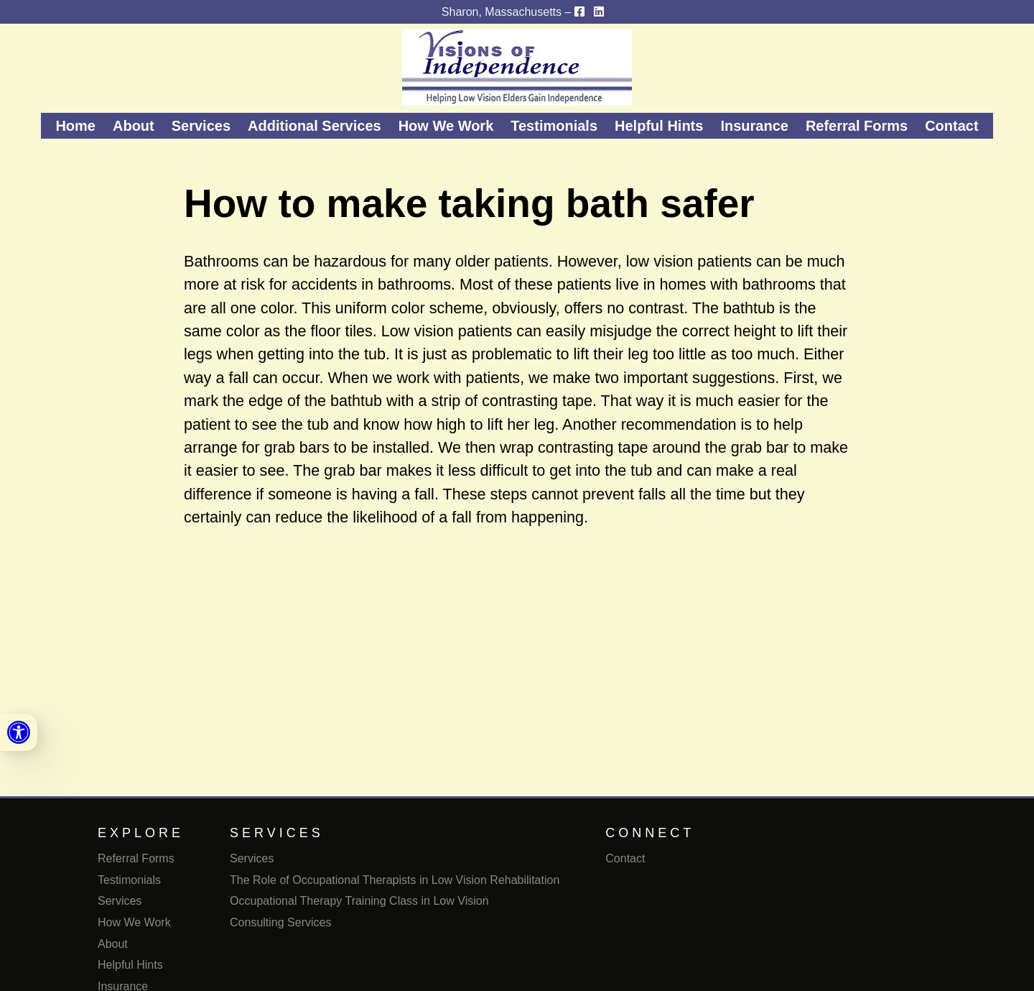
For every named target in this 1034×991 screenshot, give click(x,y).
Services (201, 126)
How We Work (446, 126)
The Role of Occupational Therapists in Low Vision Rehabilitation (394, 880)
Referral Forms (857, 126)
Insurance (754, 126)
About (133, 126)
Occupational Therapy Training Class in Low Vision (359, 901)
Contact (951, 126)
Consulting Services (280, 922)
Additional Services (314, 126)
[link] (18, 732)
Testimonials (554, 126)
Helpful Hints (659, 126)
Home (75, 126)
